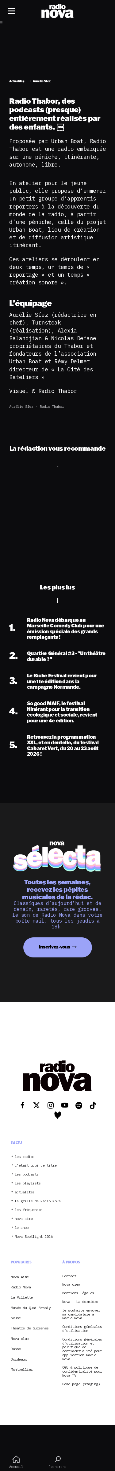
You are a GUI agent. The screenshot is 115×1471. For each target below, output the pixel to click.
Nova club (20, 1338)
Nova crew (71, 1285)
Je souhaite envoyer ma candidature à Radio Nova (81, 1314)
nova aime (24, 1219)
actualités (25, 1192)
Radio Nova (21, 1287)
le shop (22, 1228)
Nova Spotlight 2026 (34, 1237)
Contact (69, 1276)
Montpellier (22, 1369)
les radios (25, 1157)
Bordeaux (19, 1359)
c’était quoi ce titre (36, 1165)
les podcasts (27, 1174)
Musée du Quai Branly (31, 1307)
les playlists (28, 1183)
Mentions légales (78, 1293)
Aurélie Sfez (21, 406)
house (16, 1318)
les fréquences (29, 1210)
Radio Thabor (52, 406)
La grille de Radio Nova (38, 1201)
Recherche (57, 1462)
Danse (16, 1348)
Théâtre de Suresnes (30, 1328)
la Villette (22, 1297)
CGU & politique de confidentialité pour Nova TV (82, 1371)
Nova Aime (20, 1277)
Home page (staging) (81, 1384)
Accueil (16, 1462)
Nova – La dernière (80, 1302)
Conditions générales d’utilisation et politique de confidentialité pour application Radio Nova (82, 1349)
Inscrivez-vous (54, 947)
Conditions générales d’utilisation (82, 1329)
